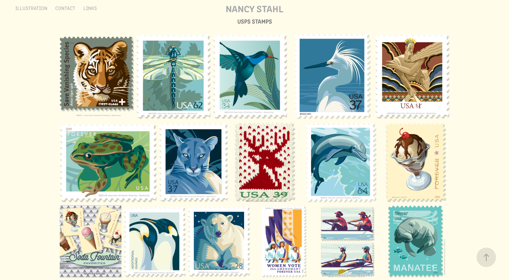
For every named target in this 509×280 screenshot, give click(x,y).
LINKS (90, 8)
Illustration (31, 8)
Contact (65, 8)
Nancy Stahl (254, 8)
